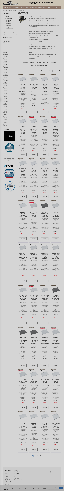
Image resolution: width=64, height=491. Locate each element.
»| (48, 455)
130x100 (5, 75)
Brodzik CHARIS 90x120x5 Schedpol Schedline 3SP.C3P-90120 (45, 382)
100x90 (5, 61)
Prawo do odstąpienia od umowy (8, 481)
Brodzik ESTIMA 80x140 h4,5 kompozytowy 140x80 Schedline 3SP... (56, 256)
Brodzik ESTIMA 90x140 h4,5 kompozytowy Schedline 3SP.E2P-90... (45, 298)
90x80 (5, 122)
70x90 (5, 109)
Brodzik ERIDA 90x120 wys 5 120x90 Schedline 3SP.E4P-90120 (45, 424)
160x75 (5, 93)
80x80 (5, 117)
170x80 (5, 100)
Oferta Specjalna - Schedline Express (38, 7)
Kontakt (9, 7)
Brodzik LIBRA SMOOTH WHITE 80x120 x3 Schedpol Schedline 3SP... (45, 340)
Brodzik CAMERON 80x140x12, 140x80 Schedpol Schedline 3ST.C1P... (45, 131)
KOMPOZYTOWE (8, 18)
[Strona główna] (14, 2)
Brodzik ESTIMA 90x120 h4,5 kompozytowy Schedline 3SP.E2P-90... (34, 298)
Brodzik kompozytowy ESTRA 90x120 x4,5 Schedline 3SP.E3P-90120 (34, 382)
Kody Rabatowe (16, 7)
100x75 (5, 58)
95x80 (5, 125)
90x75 (5, 121)
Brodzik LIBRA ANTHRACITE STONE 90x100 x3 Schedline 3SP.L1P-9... (23, 340)
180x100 (5, 101)
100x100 (5, 54)
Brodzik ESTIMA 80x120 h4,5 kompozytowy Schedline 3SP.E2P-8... (45, 256)
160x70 (5, 91)
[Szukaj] (55, 7)
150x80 (5, 90)
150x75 (5, 88)
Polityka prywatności (7, 479)
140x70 (5, 82)
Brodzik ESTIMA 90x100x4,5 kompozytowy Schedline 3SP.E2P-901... (23, 298)
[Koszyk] (57, 7)
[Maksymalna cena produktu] (14, 33)
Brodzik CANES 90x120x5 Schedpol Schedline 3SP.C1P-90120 (23, 424)
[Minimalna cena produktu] (4, 33)
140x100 (5, 80)
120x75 (5, 70)
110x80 (5, 64)
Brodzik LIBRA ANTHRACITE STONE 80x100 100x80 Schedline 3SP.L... (45, 213)
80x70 (5, 114)
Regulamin (7, 475)
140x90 (5, 87)
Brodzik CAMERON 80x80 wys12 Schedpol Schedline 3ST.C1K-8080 (56, 424)
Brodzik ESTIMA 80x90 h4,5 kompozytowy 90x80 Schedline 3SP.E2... (23, 256)
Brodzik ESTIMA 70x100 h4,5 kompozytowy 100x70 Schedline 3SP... (56, 213)
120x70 (5, 69)
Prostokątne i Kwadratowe (28, 62)
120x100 (5, 67)
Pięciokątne (45, 62)
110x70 (5, 62)
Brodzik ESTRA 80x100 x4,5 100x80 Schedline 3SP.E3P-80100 (23, 213)
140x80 (5, 85)
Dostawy (16, 476)
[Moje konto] (59, 7)
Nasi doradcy (16, 478)
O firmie (6, 473)
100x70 (5, 56)
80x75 (5, 116)
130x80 (5, 77)
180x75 (5, 103)
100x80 (5, 59)
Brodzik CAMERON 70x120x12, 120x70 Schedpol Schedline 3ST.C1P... (45, 89)
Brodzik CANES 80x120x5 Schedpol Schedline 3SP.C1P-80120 (56, 382)
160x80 (5, 95)
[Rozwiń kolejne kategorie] (49, 7)
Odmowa (56, 487)
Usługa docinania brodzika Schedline (39, 65)
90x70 (5, 119)
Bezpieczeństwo (24, 7)
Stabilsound (53, 62)
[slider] (4, 34)
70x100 (5, 108)
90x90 (5, 124)
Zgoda (61, 487)
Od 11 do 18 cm (7, 42)
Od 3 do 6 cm (6, 41)
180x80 (5, 104)
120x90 (5, 74)
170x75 (5, 98)
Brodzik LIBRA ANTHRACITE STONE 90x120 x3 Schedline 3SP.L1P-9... (34, 340)
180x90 (5, 106)
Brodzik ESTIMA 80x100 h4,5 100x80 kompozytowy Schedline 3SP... (34, 256)
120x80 (5, 72)
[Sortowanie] (56, 71)
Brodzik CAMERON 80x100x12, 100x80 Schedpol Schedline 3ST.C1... (23, 131)
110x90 (5, 66)
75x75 (5, 111)
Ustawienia (50, 487)
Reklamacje (7, 484)
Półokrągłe (39, 62)
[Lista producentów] (46, 71)
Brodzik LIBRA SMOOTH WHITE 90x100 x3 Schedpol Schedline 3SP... (56, 340)
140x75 (5, 83)
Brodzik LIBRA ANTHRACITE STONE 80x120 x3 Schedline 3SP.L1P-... (55, 298)
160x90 (5, 96)
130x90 (5, 79)
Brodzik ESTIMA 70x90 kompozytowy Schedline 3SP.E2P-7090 (34, 87)
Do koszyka (23, 112)
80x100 (5, 112)
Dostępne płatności (18, 479)
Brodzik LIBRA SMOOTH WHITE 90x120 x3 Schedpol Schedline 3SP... (23, 382)
